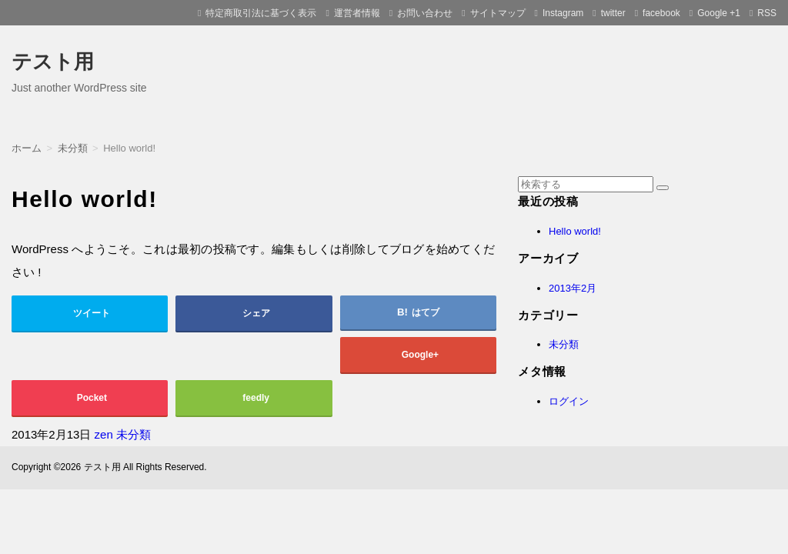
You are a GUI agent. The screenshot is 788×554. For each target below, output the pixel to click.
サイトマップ (498, 13)
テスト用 (53, 61)
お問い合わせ (424, 13)
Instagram (563, 13)
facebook (661, 13)
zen (104, 434)
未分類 (133, 434)
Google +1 (718, 13)
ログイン (569, 401)
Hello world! (575, 231)
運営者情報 (357, 13)
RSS (766, 13)
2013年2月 (572, 288)
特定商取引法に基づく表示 (260, 13)
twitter (613, 13)
